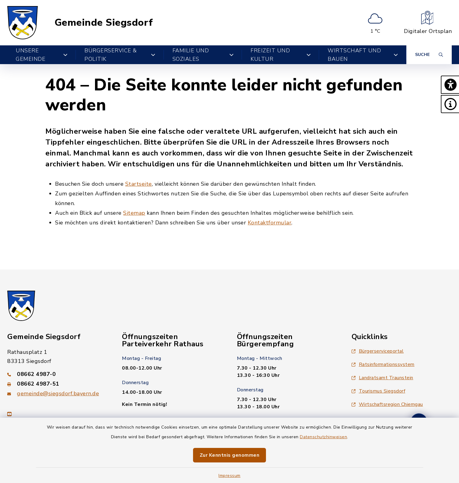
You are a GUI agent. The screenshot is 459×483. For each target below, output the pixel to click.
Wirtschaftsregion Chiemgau (387, 404)
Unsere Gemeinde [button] (41, 55)
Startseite (138, 184)
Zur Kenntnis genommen (230, 455)
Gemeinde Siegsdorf (103, 22)
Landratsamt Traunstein (382, 377)
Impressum (229, 475)
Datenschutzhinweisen (323, 437)
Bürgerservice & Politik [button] (119, 55)
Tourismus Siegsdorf (378, 391)
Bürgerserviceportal (378, 351)
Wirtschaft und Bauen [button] (363, 55)
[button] (450, 85)
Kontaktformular (270, 222)
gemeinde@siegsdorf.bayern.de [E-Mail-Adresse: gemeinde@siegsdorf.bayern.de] (58, 393)
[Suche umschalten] (429, 54)
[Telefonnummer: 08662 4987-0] (57, 374)
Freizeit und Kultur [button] (281, 55)
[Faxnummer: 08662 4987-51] (57, 383)
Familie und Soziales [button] (203, 55)
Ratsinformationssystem (383, 364)
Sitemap (134, 213)
